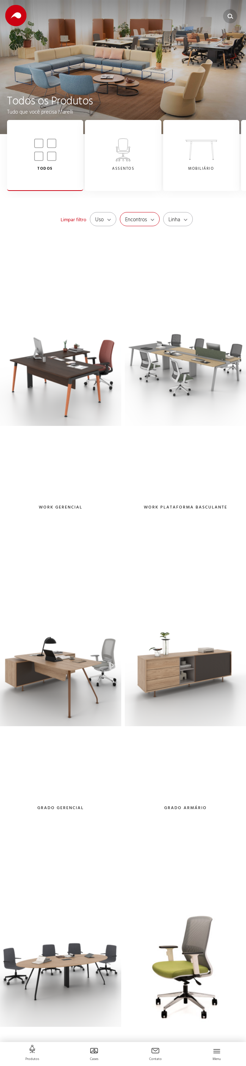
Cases (94, 1059)
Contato (155, 1059)
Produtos (32, 1059)
